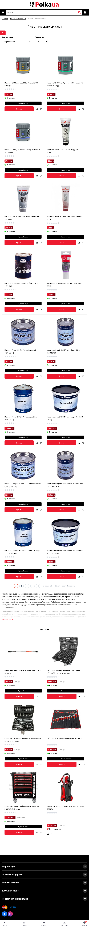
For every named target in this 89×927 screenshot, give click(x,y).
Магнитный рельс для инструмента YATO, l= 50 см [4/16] (23, 671)
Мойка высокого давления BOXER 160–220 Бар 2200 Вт (65, 807)
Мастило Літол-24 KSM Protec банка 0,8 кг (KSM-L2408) (63, 351)
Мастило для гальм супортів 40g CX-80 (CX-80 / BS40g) (65, 284)
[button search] (79, 12)
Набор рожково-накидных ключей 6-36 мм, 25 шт (65, 739)
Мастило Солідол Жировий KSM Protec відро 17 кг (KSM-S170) (23, 551)
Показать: (39, 37)
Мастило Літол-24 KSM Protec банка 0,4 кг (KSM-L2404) (21, 351)
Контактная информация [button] (44, 899)
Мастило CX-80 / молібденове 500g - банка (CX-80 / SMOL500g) (65, 84)
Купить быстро (23, 103)
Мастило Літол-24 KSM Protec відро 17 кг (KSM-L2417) (21, 418)
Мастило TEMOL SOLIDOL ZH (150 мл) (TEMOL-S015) (64, 217)
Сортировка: (7, 37)
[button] (85, 866)
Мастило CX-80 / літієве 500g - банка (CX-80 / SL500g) (22, 84)
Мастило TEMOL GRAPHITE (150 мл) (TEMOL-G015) (63, 151)
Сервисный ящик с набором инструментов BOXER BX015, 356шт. (22, 807)
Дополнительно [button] (44, 891)
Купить (19, 109)
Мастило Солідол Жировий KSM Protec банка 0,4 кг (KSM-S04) (23, 485)
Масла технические (18, 19)
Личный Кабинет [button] (44, 883)
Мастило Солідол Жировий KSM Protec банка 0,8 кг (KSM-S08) (65, 485)
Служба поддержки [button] (44, 875)
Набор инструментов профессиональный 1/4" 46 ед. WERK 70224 (23, 739)
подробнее (7, 619)
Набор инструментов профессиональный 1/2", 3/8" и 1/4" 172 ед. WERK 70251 (65, 671)
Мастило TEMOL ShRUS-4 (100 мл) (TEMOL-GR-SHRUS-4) (22, 217)
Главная (5, 19)
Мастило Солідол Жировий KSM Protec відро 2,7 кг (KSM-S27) (65, 551)
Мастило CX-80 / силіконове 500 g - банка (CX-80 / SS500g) (22, 151)
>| (38, 586)
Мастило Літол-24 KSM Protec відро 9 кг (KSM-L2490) (65, 418)
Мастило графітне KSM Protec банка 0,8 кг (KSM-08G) (21, 284)
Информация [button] (44, 866)
